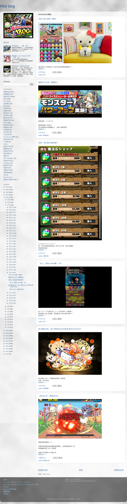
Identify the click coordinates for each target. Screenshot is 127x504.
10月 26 (11, 220)
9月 (8, 306)
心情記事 (6, 134)
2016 (7, 343)
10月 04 (11, 295)
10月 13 (11, 254)
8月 (8, 309)
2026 (7, 187)
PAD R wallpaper (8, 158)
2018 (7, 338)
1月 (8, 327)
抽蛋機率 (6, 103)
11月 (8, 202)
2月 (8, 324)
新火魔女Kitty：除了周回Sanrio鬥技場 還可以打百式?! (59, 329)
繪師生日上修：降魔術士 (48, 82)
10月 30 (11, 210)
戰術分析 (6, 118)
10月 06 (11, 272)
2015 (7, 346)
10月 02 (11, 300)
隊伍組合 (6, 113)
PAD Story (6, 177)
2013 (7, 351)
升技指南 (6, 130)
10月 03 (11, 298)
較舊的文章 (119, 470)
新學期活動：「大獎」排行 (20, 46)
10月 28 (11, 215)
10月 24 (11, 225)
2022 (7, 197)
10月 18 (11, 241)
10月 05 (11, 292)
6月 (8, 314)
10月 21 (11, 233)
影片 (44, 75)
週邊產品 (6, 127)
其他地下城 (6, 160)
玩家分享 (6, 167)
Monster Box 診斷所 (9, 137)
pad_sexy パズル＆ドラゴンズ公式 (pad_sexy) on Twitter (21, 484)
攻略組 (5, 110)
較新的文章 (43, 470)
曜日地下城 (6, 165)
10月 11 (11, 259)
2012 (7, 354)
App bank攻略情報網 (9, 489)
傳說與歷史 (6, 139)
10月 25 (11, 223)
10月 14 (11, 251)
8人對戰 (5, 141)
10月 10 (11, 262)
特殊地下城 (6, 125)
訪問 (4, 175)
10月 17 (11, 243)
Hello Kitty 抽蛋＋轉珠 (47, 19)
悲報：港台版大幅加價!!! (48, 143)
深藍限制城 (6, 172)
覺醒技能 (6, 148)
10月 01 (11, 303)
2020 (7, 333)
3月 (8, 322)
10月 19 (11, 238)
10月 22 (11, 230)
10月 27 (11, 217)
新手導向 (6, 115)
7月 (8, 311)
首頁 (81, 470)
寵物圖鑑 (46, 388)
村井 (4, 106)
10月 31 (11, 207)
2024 (7, 192)
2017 (7, 341)
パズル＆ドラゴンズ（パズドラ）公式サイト (17, 482)
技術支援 (6, 153)
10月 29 (11, 212)
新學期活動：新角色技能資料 (21, 66)
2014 (7, 348)
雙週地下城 (6, 120)
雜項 (4, 99)
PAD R (5, 122)
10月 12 (11, 257)
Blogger (78, 499)
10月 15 (11, 249)
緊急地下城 (6, 146)
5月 (8, 317)
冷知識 (5, 108)
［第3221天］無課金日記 (48, 396)
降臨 (4, 156)
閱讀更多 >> (42, 69)
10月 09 (11, 264)
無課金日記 (46, 460)
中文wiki (6, 494)
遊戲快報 (46, 135)
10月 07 (11, 270)
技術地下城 (6, 151)
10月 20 (11, 236)
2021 (7, 330)
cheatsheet (6, 163)
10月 (8, 205)
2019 (7, 335)
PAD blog (7, 6)
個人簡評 (6, 132)
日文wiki (6, 487)
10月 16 (11, 246)
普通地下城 (6, 170)
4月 (8, 319)
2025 (7, 189)
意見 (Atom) (46, 474)
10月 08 (11, 267)
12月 (8, 199)
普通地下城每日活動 (9, 179)
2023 (7, 195)
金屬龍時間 (6, 491)
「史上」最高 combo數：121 (49, 263)
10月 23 (11, 228)
